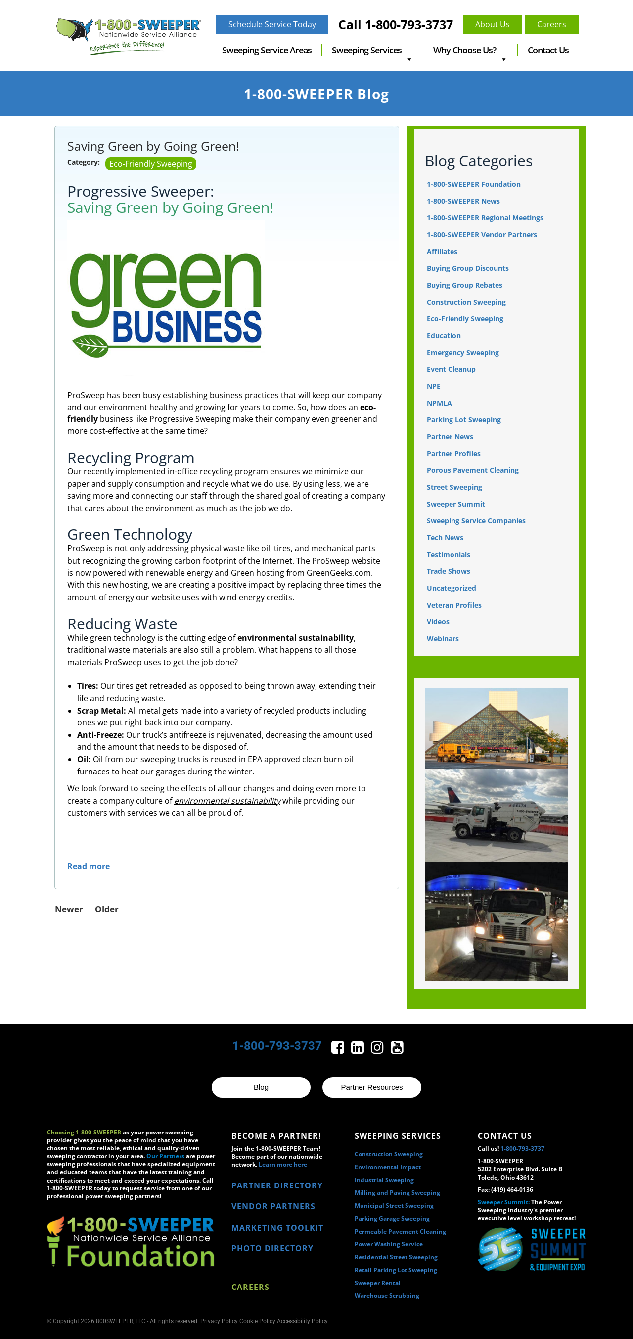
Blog (261, 1087)
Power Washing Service (389, 1244)
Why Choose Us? (470, 50)
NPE (434, 386)
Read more (88, 866)
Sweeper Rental (378, 1283)
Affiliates (442, 251)
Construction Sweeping (466, 302)
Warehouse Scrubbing (387, 1295)
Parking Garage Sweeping (392, 1218)
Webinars (443, 638)
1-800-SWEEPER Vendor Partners (482, 234)
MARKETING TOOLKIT (277, 1227)
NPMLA (439, 403)
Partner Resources (372, 1087)
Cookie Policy (257, 1321)
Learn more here (283, 1164)
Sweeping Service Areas (267, 50)
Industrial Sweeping (384, 1180)
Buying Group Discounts (468, 268)
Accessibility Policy (302, 1321)
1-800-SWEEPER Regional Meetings (485, 217)
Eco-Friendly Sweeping (150, 163)
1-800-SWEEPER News (463, 201)
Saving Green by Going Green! (153, 145)
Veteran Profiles (454, 605)
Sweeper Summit (456, 504)
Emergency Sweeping (463, 352)
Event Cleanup (451, 369)
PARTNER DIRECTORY (277, 1185)
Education (444, 335)
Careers (250, 1287)
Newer (69, 909)
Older (107, 909)
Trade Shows (448, 571)
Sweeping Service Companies (476, 520)
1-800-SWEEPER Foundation (474, 184)
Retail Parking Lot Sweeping (396, 1270)
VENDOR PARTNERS (273, 1206)
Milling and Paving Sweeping (397, 1192)
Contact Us (548, 50)
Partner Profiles (454, 453)
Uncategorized (451, 588)
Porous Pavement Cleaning (473, 470)
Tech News (445, 537)
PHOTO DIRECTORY (272, 1248)
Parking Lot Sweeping (464, 419)
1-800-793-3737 (277, 1046)
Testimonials (448, 554)
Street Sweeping (454, 487)
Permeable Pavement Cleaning (400, 1231)
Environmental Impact (388, 1167)
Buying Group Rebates (464, 285)
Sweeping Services (372, 50)
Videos (438, 621)
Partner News (450, 436)
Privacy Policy (219, 1321)
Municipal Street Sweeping (394, 1205)
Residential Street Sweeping (396, 1257)
